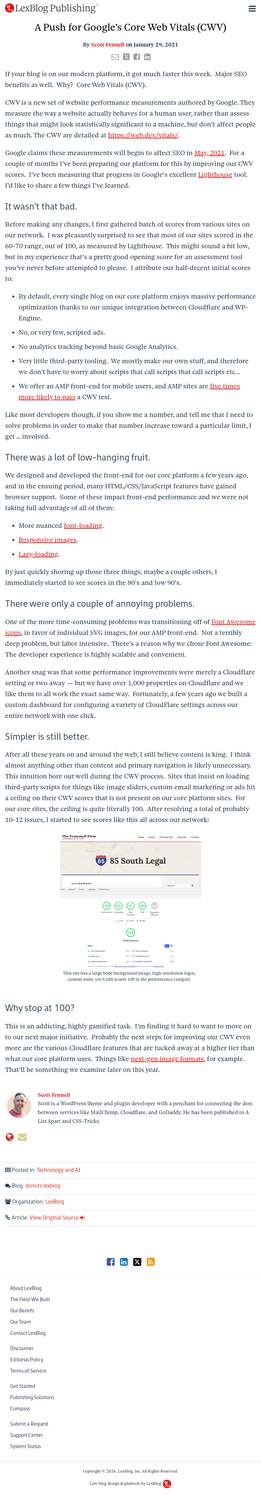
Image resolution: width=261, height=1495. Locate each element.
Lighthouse (215, 175)
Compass (20, 1409)
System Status (25, 1446)
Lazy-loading (38, 554)
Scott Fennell (107, 44)
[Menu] (130, 8)
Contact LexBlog (28, 1333)
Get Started (22, 1386)
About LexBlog (25, 1288)
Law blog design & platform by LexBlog (130, 1483)
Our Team (20, 1322)
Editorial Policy (26, 1360)
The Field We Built (30, 1299)
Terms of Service (28, 1371)
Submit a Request (29, 1424)
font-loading (83, 526)
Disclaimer (22, 1348)
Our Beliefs (22, 1311)
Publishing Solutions (32, 1397)
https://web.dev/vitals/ (143, 135)
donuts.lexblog (42, 1186)
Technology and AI (58, 1170)
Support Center (26, 1435)
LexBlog (55, 1202)
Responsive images (47, 540)
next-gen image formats (167, 1059)
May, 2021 (209, 153)
